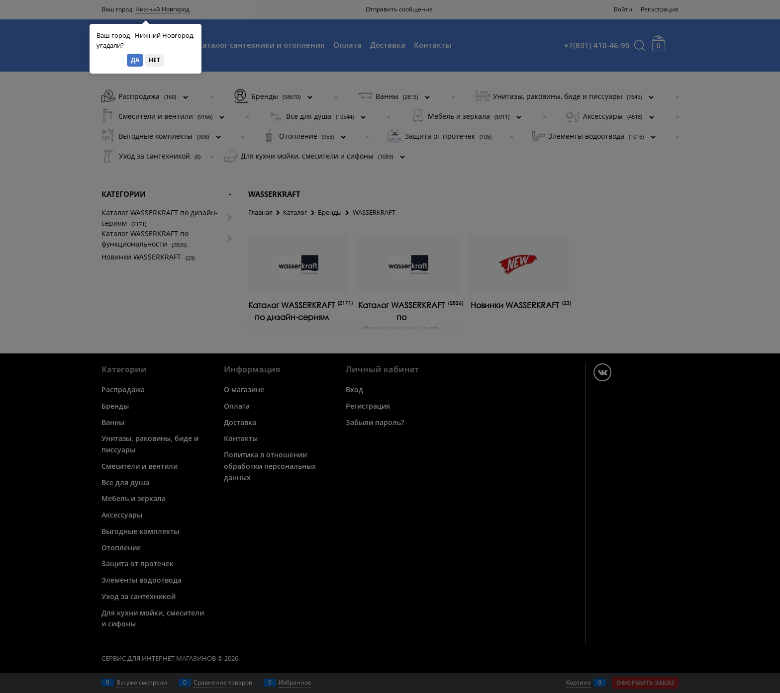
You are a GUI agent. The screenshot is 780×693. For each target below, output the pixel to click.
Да (135, 60)
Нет (154, 60)
